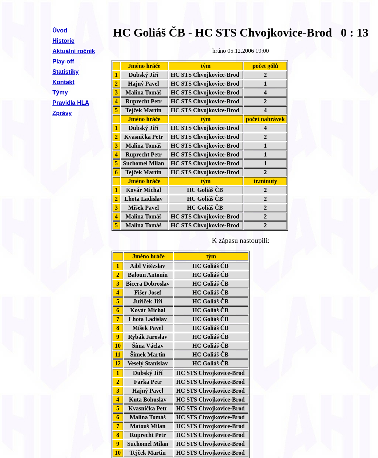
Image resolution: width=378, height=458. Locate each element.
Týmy (60, 92)
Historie (63, 41)
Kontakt (63, 82)
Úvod (59, 30)
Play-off (63, 61)
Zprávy (62, 113)
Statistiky (65, 72)
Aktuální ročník (73, 51)
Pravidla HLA (70, 103)
